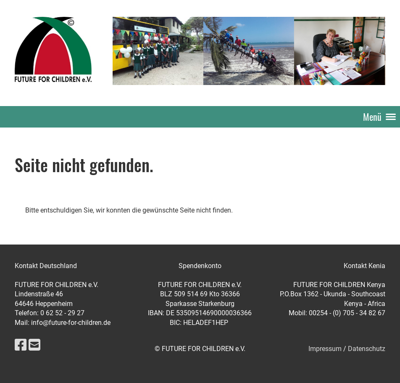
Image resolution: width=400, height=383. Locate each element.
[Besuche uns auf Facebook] (20, 345)
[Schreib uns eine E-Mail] (34, 345)
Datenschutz (366, 349)
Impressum (325, 349)
